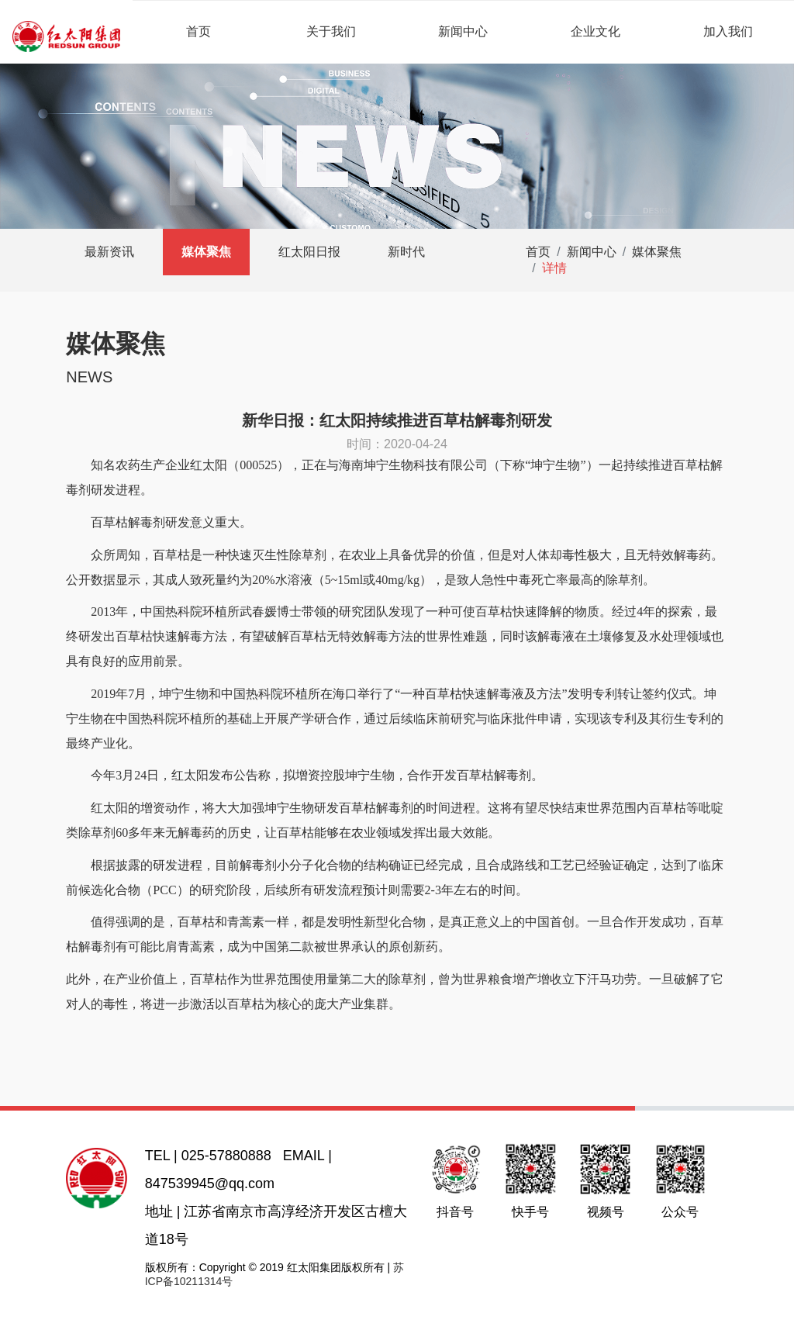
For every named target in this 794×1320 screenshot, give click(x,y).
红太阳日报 (309, 251)
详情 (554, 268)
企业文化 (595, 31)
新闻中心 (463, 31)
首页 (198, 31)
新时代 (406, 251)
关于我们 (331, 31)
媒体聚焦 (206, 251)
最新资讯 (109, 251)
